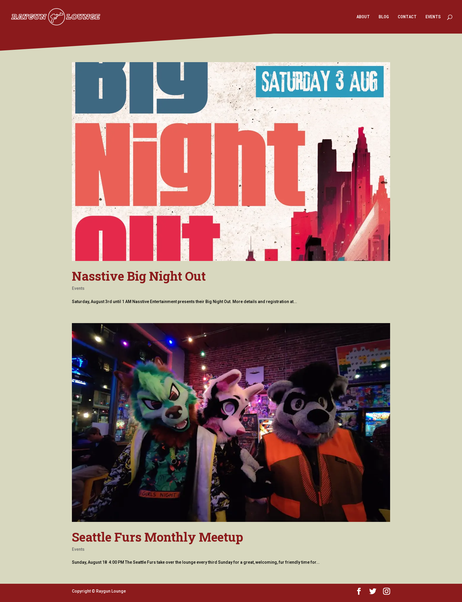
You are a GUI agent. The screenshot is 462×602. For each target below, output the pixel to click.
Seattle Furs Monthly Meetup (157, 537)
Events (78, 288)
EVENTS (433, 17)
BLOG (384, 17)
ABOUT (363, 17)
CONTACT (407, 17)
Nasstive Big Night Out (139, 276)
